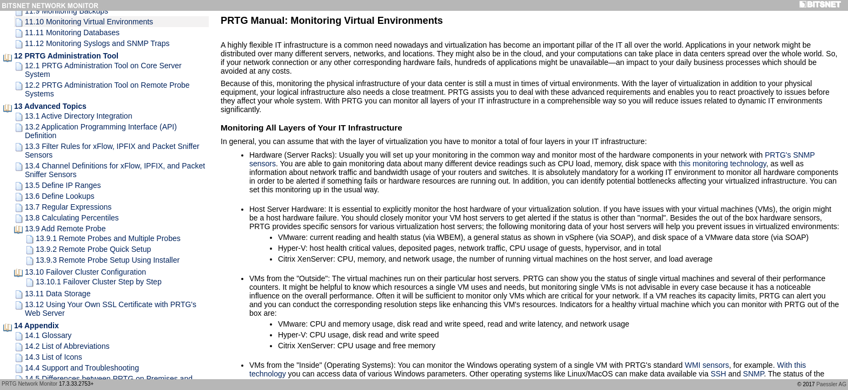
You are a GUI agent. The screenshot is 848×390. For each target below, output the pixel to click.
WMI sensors (707, 365)
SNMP (753, 373)
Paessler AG (831, 384)
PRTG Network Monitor (29, 384)
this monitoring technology (722, 163)
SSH (718, 373)
